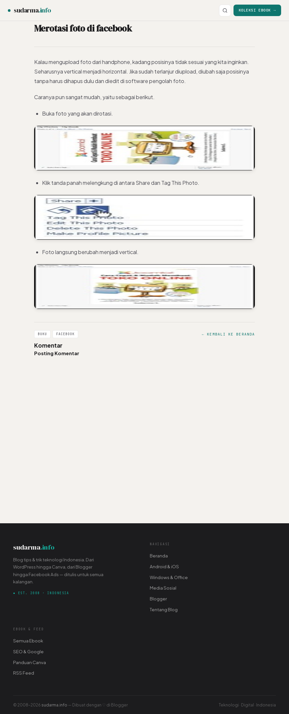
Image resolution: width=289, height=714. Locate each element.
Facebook (65, 334)
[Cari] (225, 10)
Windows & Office (169, 577)
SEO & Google (28, 651)
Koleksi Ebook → (257, 10)
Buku (42, 334)
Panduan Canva (29, 662)
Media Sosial (163, 588)
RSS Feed (23, 673)
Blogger (158, 598)
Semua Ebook (28, 640)
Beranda (159, 555)
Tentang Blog (164, 609)
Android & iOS (164, 566)
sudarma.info (54, 704)
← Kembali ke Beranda (228, 334)
